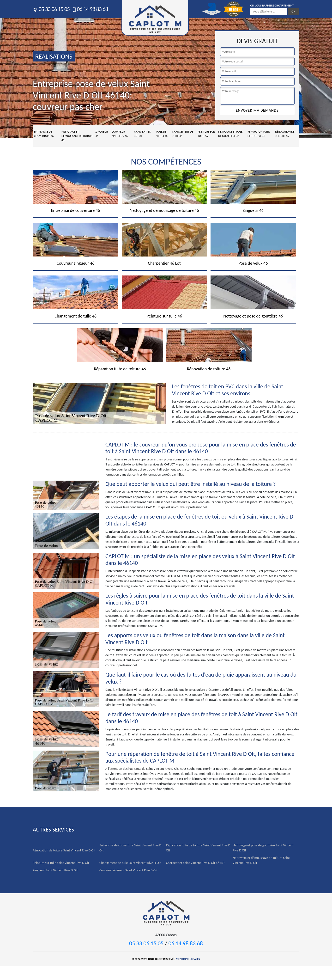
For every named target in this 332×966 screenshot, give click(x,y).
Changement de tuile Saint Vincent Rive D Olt (130, 863)
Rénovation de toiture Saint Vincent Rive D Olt (64, 850)
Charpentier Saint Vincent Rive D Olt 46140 (195, 863)
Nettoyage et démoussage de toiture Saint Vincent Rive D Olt (261, 860)
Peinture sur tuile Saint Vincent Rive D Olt (61, 863)
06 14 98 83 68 (90, 9)
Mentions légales (188, 959)
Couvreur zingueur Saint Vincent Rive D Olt (128, 870)
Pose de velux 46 (162, 134)
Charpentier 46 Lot (142, 134)
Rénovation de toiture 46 (285, 134)
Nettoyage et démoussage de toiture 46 (77, 136)
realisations (53, 56)
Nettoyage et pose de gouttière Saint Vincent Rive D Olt (263, 847)
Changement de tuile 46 (182, 134)
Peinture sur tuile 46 (206, 134)
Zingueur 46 (101, 134)
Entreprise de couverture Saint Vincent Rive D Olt (130, 847)
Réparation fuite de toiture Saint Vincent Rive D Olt (198, 847)
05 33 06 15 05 (51, 9)
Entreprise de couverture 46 (44, 134)
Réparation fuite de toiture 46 (258, 134)
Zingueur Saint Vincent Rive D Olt (55, 870)
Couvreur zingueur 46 (120, 134)
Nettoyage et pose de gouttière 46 (230, 134)
